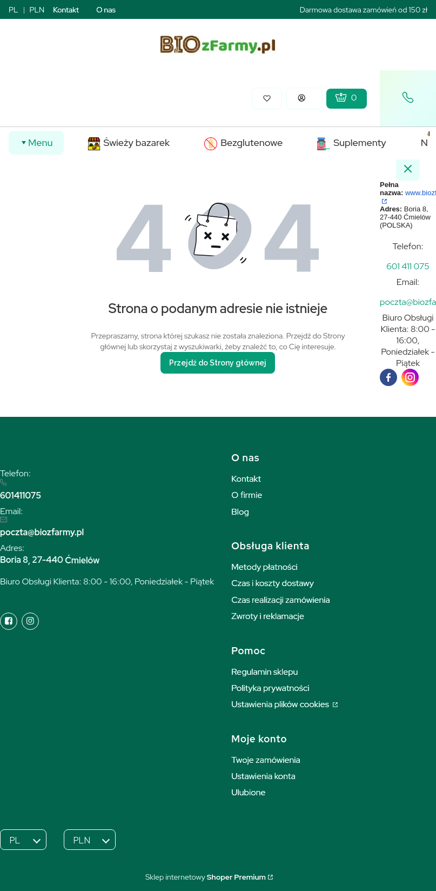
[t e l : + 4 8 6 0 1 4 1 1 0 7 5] (408, 266)
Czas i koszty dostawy (272, 583)
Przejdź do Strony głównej (217, 362)
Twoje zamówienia (265, 760)
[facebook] (388, 377)
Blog (240, 511)
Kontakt (66, 10)
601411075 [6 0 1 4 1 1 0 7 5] (20, 495)
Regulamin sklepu (264, 671)
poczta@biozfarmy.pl (42, 532)
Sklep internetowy (205, 877)
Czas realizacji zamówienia (280, 600)
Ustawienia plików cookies (281, 704)
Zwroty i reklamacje (267, 616)
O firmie (246, 495)
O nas (106, 10)
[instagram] (410, 377)
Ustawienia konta (263, 776)
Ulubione (248, 792)
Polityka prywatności (270, 688)
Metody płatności (264, 567)
